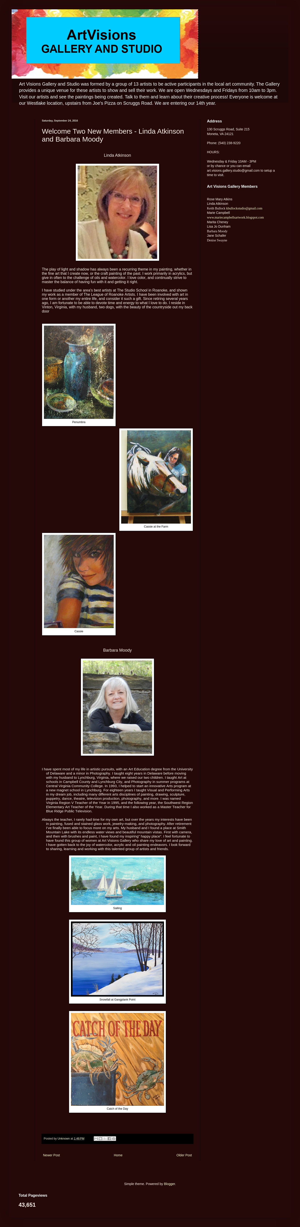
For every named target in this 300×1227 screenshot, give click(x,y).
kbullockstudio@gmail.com (243, 208)
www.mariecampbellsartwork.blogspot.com (235, 217)
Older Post (184, 1155)
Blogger (169, 1184)
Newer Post (51, 1155)
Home (118, 1155)
